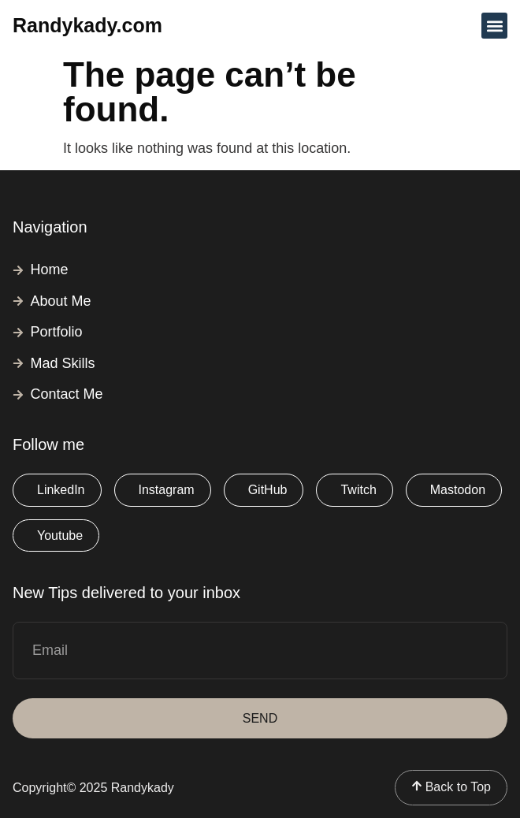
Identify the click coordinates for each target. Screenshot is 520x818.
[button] (494, 26)
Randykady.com (87, 25)
